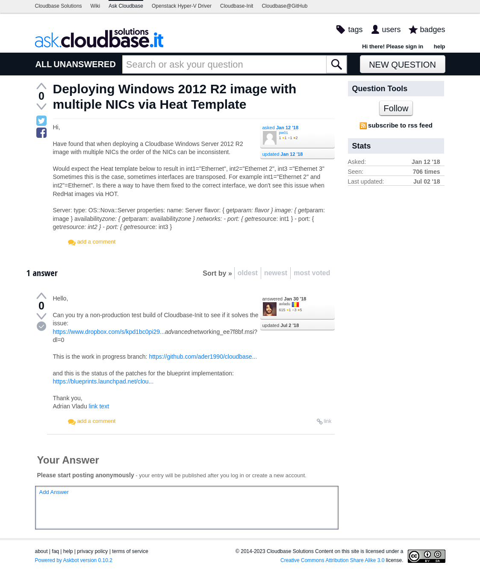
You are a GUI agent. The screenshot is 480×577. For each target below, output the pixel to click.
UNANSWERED (84, 64)
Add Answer (54, 492)
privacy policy (92, 551)
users (391, 29)
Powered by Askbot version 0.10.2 (73, 560)
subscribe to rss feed (400, 125)
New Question (402, 64)
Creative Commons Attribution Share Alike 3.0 (332, 560)
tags (355, 29)
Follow (396, 108)
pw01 (284, 133)
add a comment (96, 241)
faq (55, 551)
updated (282, 154)
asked (280, 127)
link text (99, 406)
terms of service (130, 551)
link (327, 421)
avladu (285, 304)
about (41, 551)
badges (432, 29)
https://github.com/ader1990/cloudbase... (203, 356)
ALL (43, 64)
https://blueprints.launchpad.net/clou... (103, 381)
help (439, 46)
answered (284, 298)
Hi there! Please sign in (392, 46)
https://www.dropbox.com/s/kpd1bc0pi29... (109, 331)
